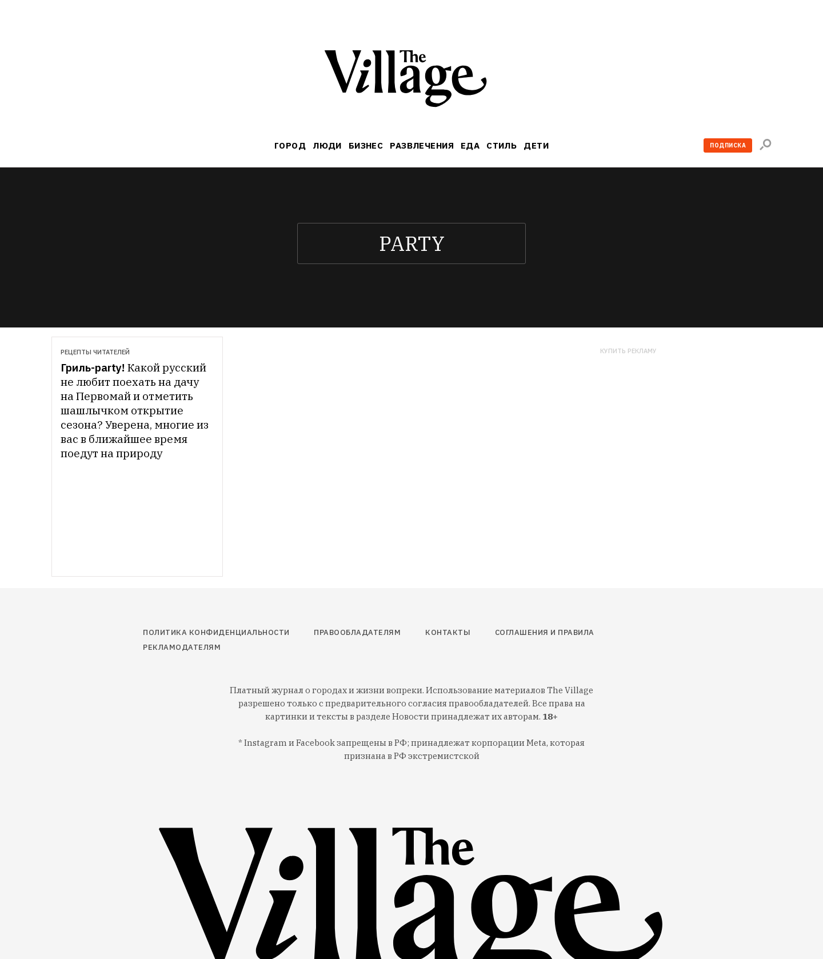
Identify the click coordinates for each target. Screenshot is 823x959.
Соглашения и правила (544, 632)
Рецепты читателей (95, 352)
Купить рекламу (628, 351)
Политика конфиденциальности (216, 632)
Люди (327, 145)
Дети (536, 145)
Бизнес (366, 145)
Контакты (447, 632)
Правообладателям (357, 632)
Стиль (501, 145)
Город (290, 145)
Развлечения (422, 145)
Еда (470, 145)
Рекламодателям (182, 647)
